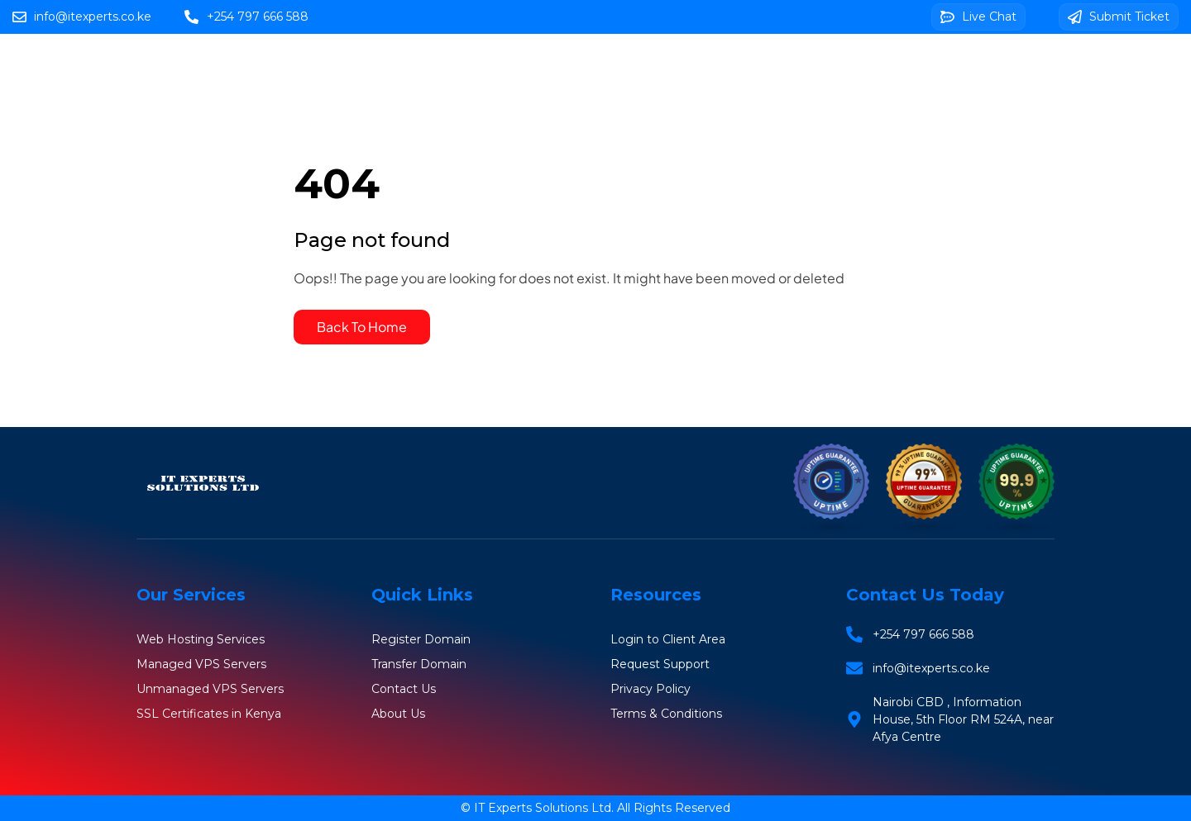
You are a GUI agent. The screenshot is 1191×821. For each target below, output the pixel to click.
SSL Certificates (916, 67)
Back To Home (362, 326)
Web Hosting (581, 67)
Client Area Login (772, 115)
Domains (686, 67)
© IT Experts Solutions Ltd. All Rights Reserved (595, 807)
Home (482, 67)
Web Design (631, 115)
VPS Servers (790, 67)
